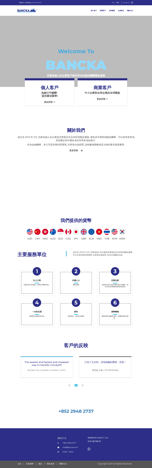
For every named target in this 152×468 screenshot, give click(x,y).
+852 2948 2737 (76, 411)
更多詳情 (76, 150)
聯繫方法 (63, 464)
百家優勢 (112, 10)
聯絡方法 (130, 10)
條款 (40, 464)
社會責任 (121, 10)
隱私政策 (51, 464)
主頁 (19, 464)
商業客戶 (103, 10)
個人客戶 (94, 10)
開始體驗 (76, 419)
